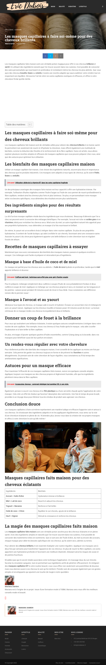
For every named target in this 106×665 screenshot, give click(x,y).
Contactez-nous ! (94, 658)
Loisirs (23, 645)
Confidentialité (70, 658)
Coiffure (18, 25)
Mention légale (82, 658)
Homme (7, 641)
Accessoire (8, 645)
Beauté (43, 4)
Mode (35, 4)
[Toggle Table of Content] (28, 120)
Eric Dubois (9, 25)
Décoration (25, 641)
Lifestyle (64, 4)
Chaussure (8, 648)
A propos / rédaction (93, 661)
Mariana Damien (10, 39)
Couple (23, 638)
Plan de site (59, 658)
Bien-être (54, 4)
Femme (7, 638)
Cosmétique (42, 641)
